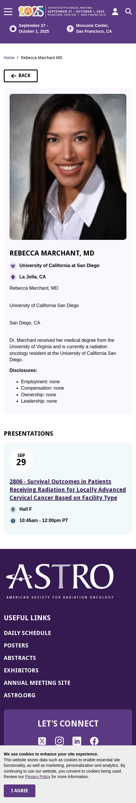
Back (24, 77)
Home (9, 57)
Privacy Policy (37, 776)
